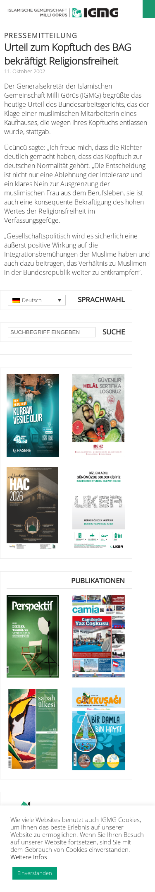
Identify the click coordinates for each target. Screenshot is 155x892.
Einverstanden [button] (34, 873)
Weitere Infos (28, 857)
